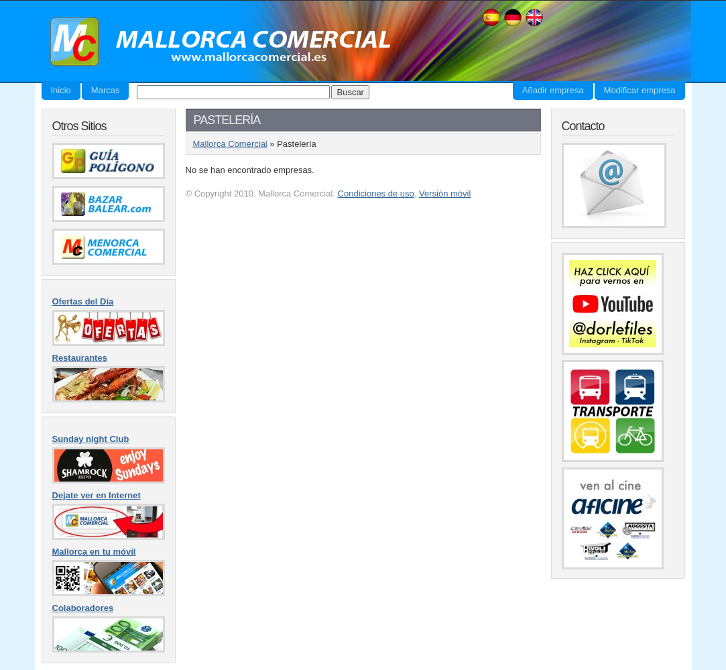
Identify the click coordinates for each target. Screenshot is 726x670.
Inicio (61, 90)
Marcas (105, 90)
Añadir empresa (553, 90)
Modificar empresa (640, 90)
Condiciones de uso (376, 193)
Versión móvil (445, 193)
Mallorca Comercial (216, 42)
